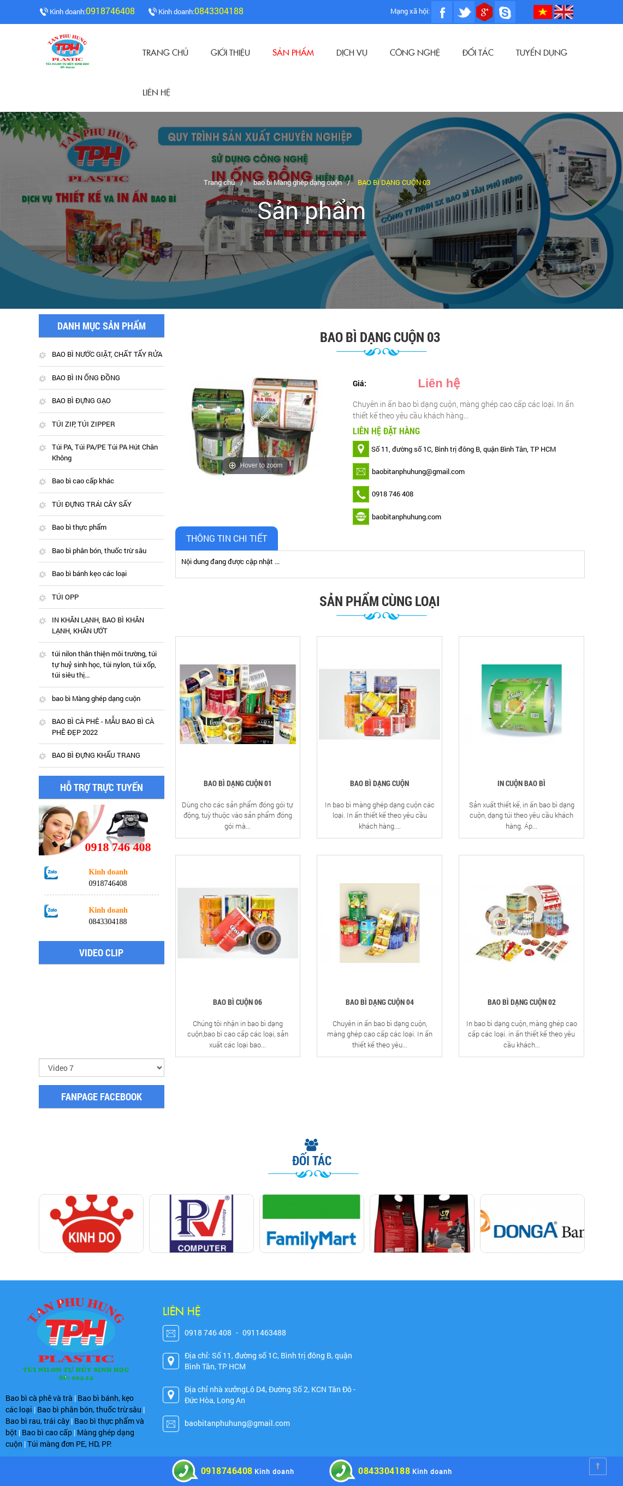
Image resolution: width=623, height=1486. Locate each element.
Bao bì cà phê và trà (39, 1398)
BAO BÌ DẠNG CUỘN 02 (522, 1002)
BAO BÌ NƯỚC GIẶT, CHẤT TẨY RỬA (107, 354)
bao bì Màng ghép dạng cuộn (297, 182)
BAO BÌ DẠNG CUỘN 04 (380, 1002)
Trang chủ (165, 52)
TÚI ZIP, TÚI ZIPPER (83, 424)
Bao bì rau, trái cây (37, 1421)
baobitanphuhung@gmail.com (237, 1423)
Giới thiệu (230, 52)
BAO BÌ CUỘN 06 (237, 1002)
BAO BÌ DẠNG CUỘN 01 (238, 783)
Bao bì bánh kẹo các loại (89, 573)
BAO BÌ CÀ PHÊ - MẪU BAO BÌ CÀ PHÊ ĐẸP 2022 (103, 726)
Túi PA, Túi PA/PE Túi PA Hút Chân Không (105, 452)
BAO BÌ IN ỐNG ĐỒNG (86, 377)
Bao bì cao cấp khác (83, 481)
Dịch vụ (351, 52)
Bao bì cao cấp (47, 1432)
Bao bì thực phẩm (79, 527)
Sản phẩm (293, 52)
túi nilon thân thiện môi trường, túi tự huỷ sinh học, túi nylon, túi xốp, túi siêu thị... (104, 664)
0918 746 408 (208, 1332)
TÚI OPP (65, 597)
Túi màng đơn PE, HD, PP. (69, 1444)
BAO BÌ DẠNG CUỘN (379, 783)
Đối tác (478, 52)
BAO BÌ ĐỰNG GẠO (81, 400)
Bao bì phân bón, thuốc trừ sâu (99, 550)
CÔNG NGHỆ (415, 52)
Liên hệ (156, 92)
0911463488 (264, 1332)
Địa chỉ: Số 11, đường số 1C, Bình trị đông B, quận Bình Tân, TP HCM (268, 1360)
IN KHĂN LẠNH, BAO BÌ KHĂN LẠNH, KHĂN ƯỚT (98, 625)
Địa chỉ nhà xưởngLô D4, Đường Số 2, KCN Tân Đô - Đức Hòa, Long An (270, 1394)
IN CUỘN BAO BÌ (521, 783)
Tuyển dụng (541, 52)
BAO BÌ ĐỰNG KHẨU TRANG (96, 755)
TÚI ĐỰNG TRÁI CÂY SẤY (92, 504)
